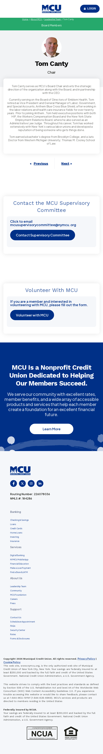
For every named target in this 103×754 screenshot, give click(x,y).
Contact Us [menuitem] (15, 617)
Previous (41, 163)
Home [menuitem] (25, 19)
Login (91, 8)
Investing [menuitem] (14, 537)
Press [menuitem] (13, 603)
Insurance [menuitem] (14, 541)
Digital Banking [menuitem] (17, 555)
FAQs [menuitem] (12, 626)
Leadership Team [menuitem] (52, 19)
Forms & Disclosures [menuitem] (20, 638)
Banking (15, 512)
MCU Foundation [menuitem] (18, 595)
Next (65, 163)
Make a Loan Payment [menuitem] (20, 568)
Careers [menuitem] (14, 599)
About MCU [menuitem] (36, 19)
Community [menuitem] (16, 591)
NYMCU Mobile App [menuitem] (19, 559)
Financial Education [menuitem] (19, 564)
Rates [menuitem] (13, 634)
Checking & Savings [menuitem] (19, 520)
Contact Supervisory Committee (43, 235)
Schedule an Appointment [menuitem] (22, 622)
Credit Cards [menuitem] (16, 528)
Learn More (51, 429)
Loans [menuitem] (13, 524)
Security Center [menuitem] (17, 630)
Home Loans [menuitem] (16, 533)
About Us (16, 578)
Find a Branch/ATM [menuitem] (19, 572)
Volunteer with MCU (32, 315)
